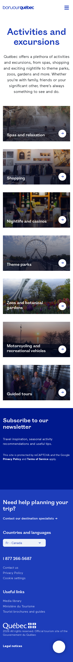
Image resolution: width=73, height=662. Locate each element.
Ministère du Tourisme (19, 606)
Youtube (67, 478)
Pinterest (37, 478)
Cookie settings (14, 578)
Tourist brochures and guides (24, 611)
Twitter (57, 478)
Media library (12, 601)
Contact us (10, 567)
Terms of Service (37, 459)
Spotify (47, 478)
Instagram (27, 478)
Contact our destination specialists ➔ (30, 518)
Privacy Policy (12, 459)
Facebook (16, 478)
